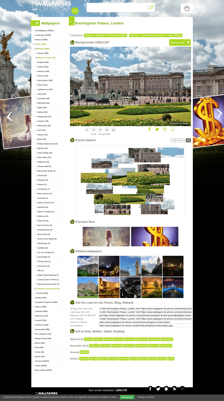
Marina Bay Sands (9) (46, 171)
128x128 (143, 358)
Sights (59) (42, 107)
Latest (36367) (41, 366)
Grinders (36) (42, 121)
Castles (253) (42, 67)
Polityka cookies (146, 397)
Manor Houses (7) (44, 194)
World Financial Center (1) (48, 284)
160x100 (123, 358)
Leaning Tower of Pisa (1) (48, 280)
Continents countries (152, 35)
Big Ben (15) (42, 148)
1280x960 (130, 339)
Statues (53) (42, 112)
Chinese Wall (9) (44, 166)
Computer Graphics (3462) (46, 302)
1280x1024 (142, 339)
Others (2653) (41, 307)
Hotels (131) (42, 85)
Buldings (100, 35)
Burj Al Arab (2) (43, 234)
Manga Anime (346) (43, 338)
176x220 (113, 358)
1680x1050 (141, 345)
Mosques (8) (42, 180)
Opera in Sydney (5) (45, 212)
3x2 (178, 140)
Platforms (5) (42, 216)
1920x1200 (166, 345)
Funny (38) (39, 352)
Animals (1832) (41, 311)
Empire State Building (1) (48, 275)
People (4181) (41, 298)
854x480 (84, 352)
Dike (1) (40, 270)
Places (88, 35)
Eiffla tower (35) (44, 126)
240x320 (103, 358)
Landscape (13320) (43, 35)
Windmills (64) (43, 103)
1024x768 (119, 339)
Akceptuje (127, 397)
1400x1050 (154, 339)
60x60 (171, 358)
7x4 (188, 140)
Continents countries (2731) (48, 289)
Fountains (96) (43, 98)
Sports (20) (39, 357)
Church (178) (42, 76)
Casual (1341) (41, 320)
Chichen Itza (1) (44, 261)
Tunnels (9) (42, 175)
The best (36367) (42, 361)
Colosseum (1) (43, 266)
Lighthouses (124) (45, 89)
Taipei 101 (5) (43, 221)
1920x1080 (153, 345)
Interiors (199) (43, 71)
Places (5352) (41, 44)
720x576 (98, 339)
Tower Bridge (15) (44, 153)
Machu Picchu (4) (44, 225)
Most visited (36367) (43, 370)
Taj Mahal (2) (42, 248)
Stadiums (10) (43, 162)
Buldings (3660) (43, 49)
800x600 (108, 339)
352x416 (83, 358)
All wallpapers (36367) (44, 31)
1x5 (173, 140)
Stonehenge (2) (43, 243)
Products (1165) (42, 325)
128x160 (133, 358)
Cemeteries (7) (43, 189)
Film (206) (39, 347)
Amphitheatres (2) (45, 230)
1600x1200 (167, 339)
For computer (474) (43, 334)
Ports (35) (41, 130)
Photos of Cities (117, 35)
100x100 (162, 358)
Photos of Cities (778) (46, 58)
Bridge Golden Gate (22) (47, 144)
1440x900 (117, 345)
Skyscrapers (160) (45, 80)
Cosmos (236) (42, 293)
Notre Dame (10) (44, 157)
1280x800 (106, 345)
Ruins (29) (41, 139)
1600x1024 (128, 345)
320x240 (93, 358)
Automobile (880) (42, 329)
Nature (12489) (41, 40)
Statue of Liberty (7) (45, 203)
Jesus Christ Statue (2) (47, 239)
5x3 (183, 140)
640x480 (88, 339)
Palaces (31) (42, 135)
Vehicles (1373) (41, 316)
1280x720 (94, 345)
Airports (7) (42, 184)
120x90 (153, 358)
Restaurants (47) (44, 117)
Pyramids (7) (42, 198)
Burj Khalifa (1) (43, 257)
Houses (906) (42, 53)
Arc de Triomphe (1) (45, 252)
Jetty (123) (41, 94)
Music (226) (40, 343)
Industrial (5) (42, 207)
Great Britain (174, 35)
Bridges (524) (43, 62)
